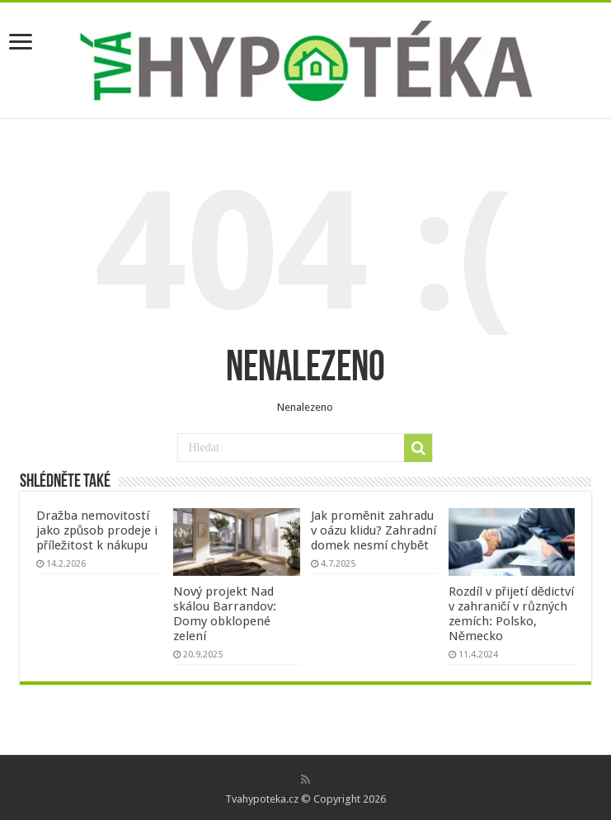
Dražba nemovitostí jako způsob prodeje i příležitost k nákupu (96, 530)
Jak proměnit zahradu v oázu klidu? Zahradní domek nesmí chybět (373, 530)
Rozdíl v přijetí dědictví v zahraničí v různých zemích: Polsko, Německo (512, 613)
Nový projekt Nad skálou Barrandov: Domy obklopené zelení (224, 613)
